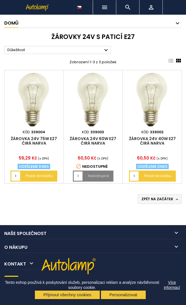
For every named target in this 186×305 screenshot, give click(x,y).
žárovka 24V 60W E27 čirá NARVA (93, 141)
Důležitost (58, 50)
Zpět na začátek (160, 199)
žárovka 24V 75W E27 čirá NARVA (34, 141)
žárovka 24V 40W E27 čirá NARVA (152, 141)
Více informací (172, 285)
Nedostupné (98, 175)
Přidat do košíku (39, 175)
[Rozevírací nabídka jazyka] (80, 6)
